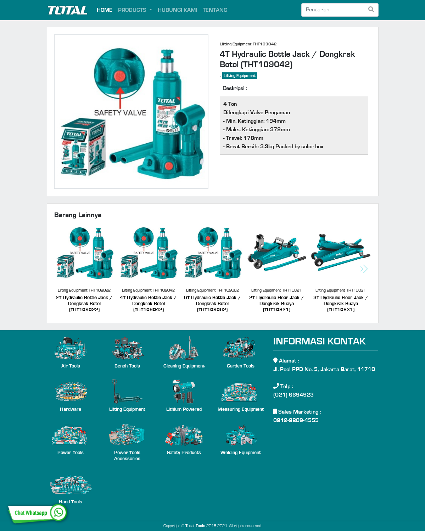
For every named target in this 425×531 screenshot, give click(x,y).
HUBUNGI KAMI (177, 10)
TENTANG (215, 10)
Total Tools (195, 526)
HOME (104, 10)
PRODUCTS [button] (133, 10)
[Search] (332, 10)
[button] (364, 269)
